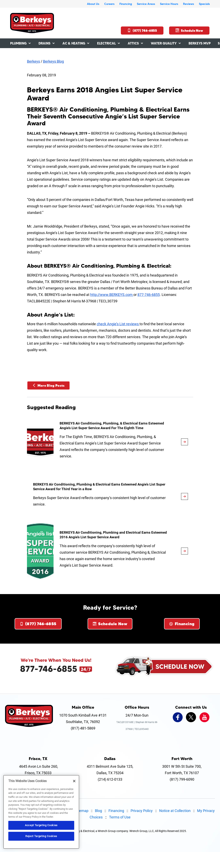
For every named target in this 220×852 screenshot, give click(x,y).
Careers (109, 4)
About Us (93, 4)
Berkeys (33, 61)
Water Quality (164, 43)
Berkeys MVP (200, 43)
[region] (41, 812)
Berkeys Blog (53, 61)
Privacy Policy (142, 811)
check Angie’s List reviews (118, 324)
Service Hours (169, 4)
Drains (44, 43)
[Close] (74, 781)
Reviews (188, 4)
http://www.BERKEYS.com (111, 294)
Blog (98, 811)
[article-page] (184, 441)
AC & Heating (73, 43)
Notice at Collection (175, 811)
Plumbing (18, 43)
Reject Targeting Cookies (41, 836)
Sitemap (81, 811)
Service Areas (146, 4)
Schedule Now (189, 31)
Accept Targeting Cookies (41, 825)
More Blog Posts (48, 385)
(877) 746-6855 (142, 31)
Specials (204, 4)
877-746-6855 (148, 294)
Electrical (106, 43)
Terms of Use (120, 817)
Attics (133, 43)
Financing (125, 4)
